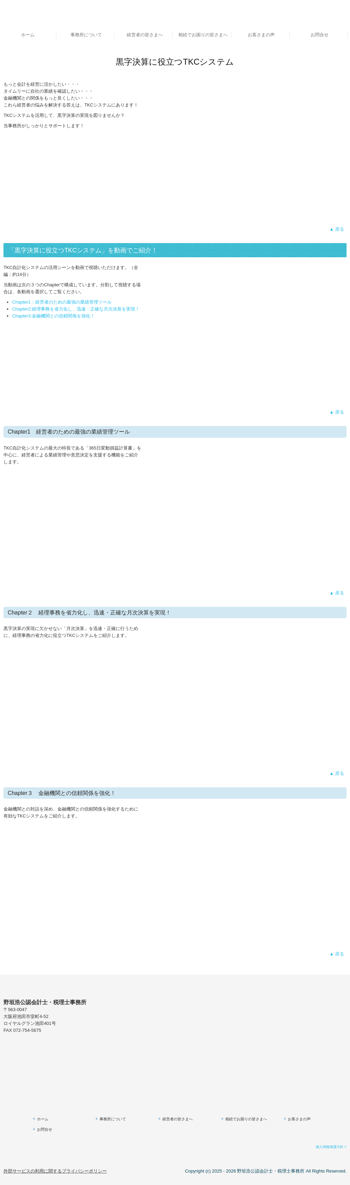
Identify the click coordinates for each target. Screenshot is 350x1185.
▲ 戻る (336, 229)
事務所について (86, 34)
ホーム (28, 34)
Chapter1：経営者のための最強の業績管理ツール (61, 302)
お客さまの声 (261, 34)
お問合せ (320, 34)
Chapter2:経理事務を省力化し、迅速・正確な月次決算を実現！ (76, 309)
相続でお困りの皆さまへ (203, 34)
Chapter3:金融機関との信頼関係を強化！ (53, 315)
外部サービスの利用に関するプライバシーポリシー (55, 1171)
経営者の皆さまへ (145, 34)
